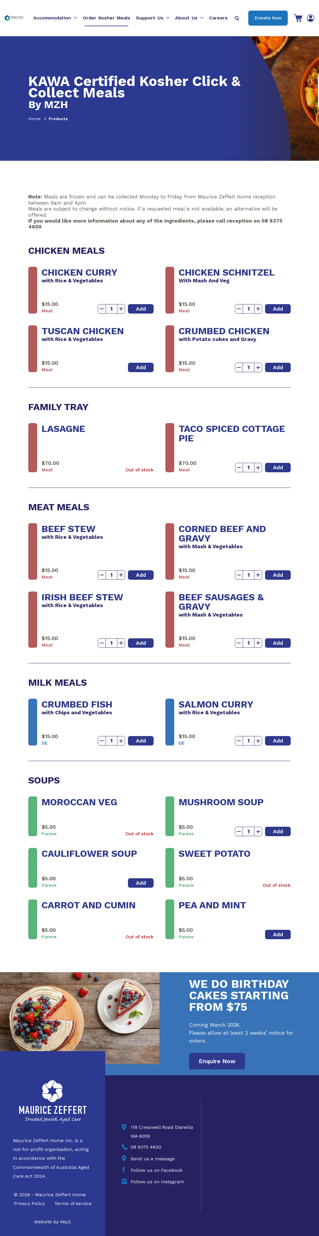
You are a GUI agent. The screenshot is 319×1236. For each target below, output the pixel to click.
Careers (218, 18)
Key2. (66, 1222)
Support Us (149, 18)
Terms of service (73, 1203)
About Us (186, 18)
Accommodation (52, 18)
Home (34, 118)
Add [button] (141, 309)
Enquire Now (217, 1061)
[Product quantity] (111, 308)
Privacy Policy (29, 1203)
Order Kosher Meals (106, 18)
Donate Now (268, 18)
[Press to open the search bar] (237, 18)
